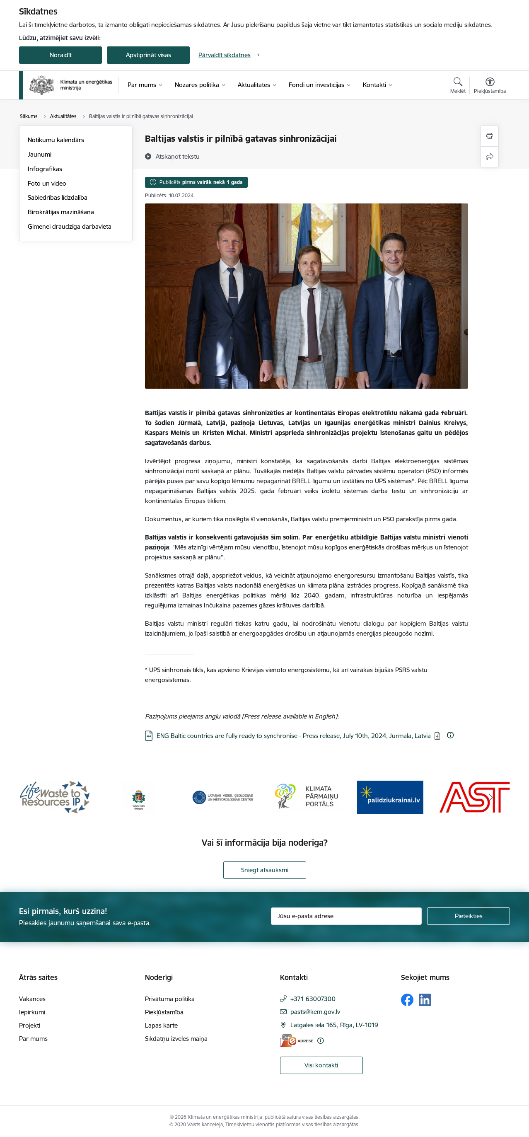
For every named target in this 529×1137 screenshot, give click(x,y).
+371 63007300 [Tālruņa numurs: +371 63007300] (313, 999)
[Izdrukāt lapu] (489, 136)
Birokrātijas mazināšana (61, 212)
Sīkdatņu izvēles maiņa (176, 1039)
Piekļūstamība (164, 1012)
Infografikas (45, 169)
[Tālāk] (491, 797)
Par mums (33, 1039)
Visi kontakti (321, 1065)
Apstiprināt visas (148, 55)
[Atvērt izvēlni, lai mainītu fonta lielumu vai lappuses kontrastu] (490, 87)
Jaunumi (39, 154)
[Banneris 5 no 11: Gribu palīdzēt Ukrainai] (390, 797)
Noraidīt (61, 55)
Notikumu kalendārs (56, 140)
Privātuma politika (170, 999)
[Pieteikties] (468, 916)
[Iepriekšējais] (38, 797)
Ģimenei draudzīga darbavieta (69, 226)
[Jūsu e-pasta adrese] (346, 916)
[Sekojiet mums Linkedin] (425, 1000)
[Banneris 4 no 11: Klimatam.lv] (307, 797)
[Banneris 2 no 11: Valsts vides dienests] (138, 797)
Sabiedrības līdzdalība (57, 197)
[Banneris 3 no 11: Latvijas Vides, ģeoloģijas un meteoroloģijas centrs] (222, 797)
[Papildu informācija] (450, 735)
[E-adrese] (296, 1040)
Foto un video (47, 183)
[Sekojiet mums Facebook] (407, 1000)
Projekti (29, 1025)
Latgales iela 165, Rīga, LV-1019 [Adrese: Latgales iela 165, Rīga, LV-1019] (334, 1025)
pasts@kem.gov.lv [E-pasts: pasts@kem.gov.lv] (315, 1012)
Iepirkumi (32, 1012)
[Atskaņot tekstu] (178, 156)
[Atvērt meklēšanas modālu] (458, 87)
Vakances (32, 999)
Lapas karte (161, 1025)
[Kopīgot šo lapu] (489, 157)
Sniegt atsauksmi (264, 870)
